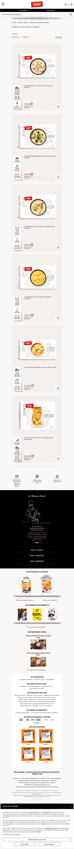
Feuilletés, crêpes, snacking (51, 695)
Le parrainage (50, 679)
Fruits (30, 701)
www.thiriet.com (34, 812)
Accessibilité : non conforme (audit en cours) (37, 784)
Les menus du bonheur (46, 705)
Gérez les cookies (35, 780)
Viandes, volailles (23, 699)
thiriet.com (16, 778)
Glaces (35, 701)
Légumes (32, 699)
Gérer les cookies (51, 828)
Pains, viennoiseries (26, 703)
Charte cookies (45, 780)
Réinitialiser (58, 37)
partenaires (46, 812)
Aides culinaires (23, 701)
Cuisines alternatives (39, 703)
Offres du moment (20, 695)
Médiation (53, 780)
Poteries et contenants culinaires (39, 22)
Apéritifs (29, 695)
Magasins (23, 686)
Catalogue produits (23, 780)
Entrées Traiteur (23, 22)
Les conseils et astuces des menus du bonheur (44, 712)
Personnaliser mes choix (37, 839)
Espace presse (45, 782)
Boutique (35, 705)
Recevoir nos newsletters (50, 600)
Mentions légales (56, 778)
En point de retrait (39, 679)
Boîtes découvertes (26, 705)
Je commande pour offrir (36, 688)
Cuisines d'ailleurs (27, 697)
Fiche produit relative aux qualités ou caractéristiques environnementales (37, 786)
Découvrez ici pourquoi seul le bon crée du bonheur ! (37, 528)
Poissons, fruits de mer (49, 697)
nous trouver (37, 550)
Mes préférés (23, 10)
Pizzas (19, 697)
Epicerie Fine (49, 703)
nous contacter (37, 555)
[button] (66, 4)
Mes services (50, 10)
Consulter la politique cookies (11, 834)
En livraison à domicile (26, 679)
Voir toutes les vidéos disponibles (36, 670)
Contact (52, 782)
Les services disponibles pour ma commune (33, 778)
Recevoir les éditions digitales (24, 600)
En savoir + (37, 722)
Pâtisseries (52, 701)
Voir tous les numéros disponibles (36, 627)
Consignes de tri (34, 782)
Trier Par (15, 37)
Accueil (14, 22)
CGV (48, 778)
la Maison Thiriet (36, 496)
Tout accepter (49, 844)
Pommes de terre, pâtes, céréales (45, 699)
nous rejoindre (37, 561)
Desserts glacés (42, 701)
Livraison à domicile (46, 686)
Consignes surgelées (33, 686)
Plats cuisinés (37, 697)
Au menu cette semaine (22, 712)
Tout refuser (25, 844)
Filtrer (25, 37)
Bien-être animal (24, 782)
